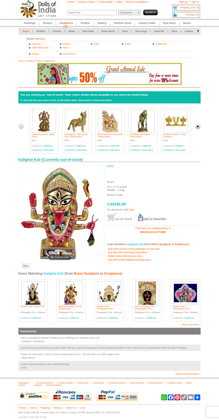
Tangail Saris (83, 383)
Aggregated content (23, 384)
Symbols (189, 31)
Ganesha (36, 44)
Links (82, 407)
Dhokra (35, 54)
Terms (33, 407)
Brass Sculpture (161, 244)
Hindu (65, 47)
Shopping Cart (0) (189, 7)
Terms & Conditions (136, 1)
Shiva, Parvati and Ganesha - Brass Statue (110, 135)
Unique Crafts (147, 23)
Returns (58, 407)
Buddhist (40, 31)
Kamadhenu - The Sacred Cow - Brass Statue (76, 135)
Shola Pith (159, 31)
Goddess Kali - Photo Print (32, 306)
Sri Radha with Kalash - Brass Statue (140, 135)
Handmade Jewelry (117, 383)
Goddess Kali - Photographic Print (105, 307)
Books (187, 23)
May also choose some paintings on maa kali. (134, 248)
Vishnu (128, 44)
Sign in (195, 1)
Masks (71, 31)
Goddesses (161, 44)
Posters (47, 23)
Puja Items (169, 23)
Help (119, 1)
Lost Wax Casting (65, 383)
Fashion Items (122, 23)
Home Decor (69, 54)
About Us (71, 407)
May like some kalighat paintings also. (129, 259)
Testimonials (106, 1)
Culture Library (86, 1)
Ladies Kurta (98, 383)
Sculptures (30, 61)
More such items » (192, 324)
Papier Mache (108, 31)
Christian (56, 31)
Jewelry (102, 23)
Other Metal (88, 31)
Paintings (30, 23)
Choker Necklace (53, 385)
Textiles (85, 23)
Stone (174, 31)
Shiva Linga (141, 31)
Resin (125, 31)
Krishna (66, 44)
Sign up (183, 1)
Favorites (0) (192, 14)
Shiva (96, 44)
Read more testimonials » (188, 374)
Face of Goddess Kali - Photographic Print (145, 307)
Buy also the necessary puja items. (128, 252)
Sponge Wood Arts (44, 383)
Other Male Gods (40, 47)
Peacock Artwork (155, 383)
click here (128, 209)
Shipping (45, 407)
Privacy (22, 407)
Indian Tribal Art (137, 383)
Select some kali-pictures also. (125, 256)
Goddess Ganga (174, 383)
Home (71, 1)
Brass (26, 31)
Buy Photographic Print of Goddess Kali (70, 307)
